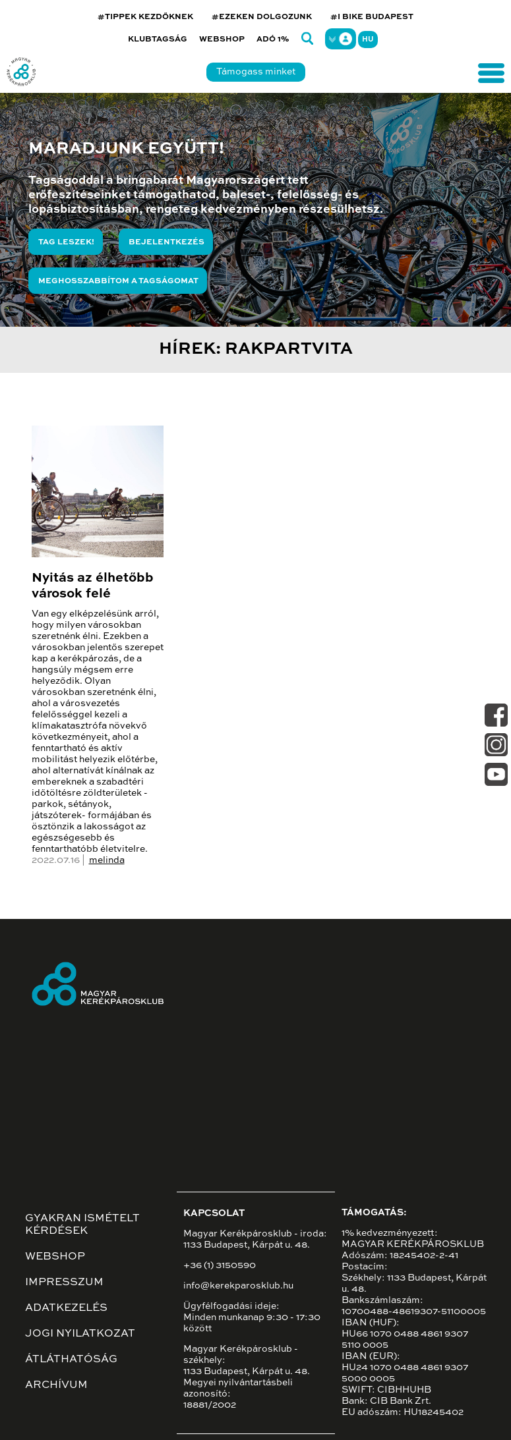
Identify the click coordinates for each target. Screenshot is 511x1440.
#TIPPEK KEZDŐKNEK (145, 17)
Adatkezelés (66, 1308)
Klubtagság (157, 39)
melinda (107, 860)
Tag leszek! (66, 242)
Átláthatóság (71, 1359)
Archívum (56, 1385)
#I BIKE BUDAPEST (371, 17)
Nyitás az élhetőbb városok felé (93, 586)
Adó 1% (272, 39)
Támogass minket (255, 71)
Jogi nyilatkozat (80, 1334)
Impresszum (64, 1282)
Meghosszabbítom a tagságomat (118, 281)
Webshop (222, 39)
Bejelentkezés (166, 242)
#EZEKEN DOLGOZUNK (262, 17)
